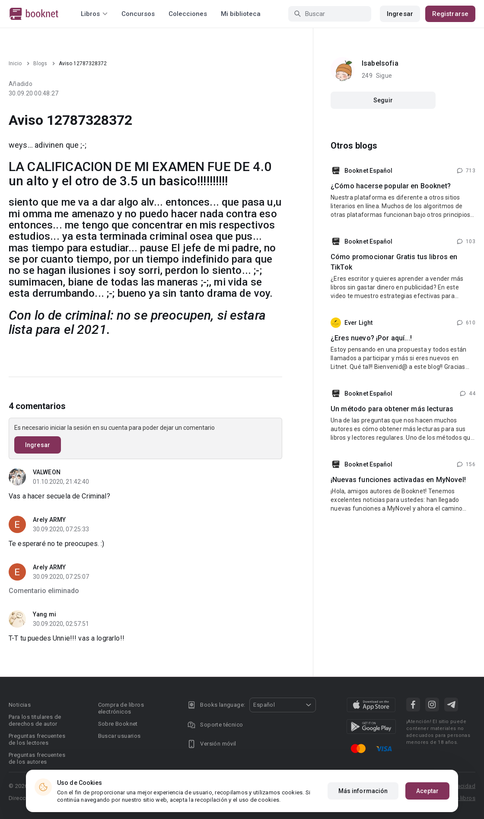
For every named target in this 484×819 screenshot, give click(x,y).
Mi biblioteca (241, 14)
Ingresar (400, 14)
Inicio (15, 63)
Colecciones (188, 14)
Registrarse (450, 14)
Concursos (138, 14)
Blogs (40, 63)
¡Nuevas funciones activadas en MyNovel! (398, 480)
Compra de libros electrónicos (121, 708)
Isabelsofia (380, 63)
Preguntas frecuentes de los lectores (37, 739)
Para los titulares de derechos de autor (35, 720)
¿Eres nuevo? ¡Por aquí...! (371, 338)
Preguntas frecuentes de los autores (37, 758)
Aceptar (427, 790)
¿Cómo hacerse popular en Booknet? (391, 186)
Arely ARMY (49, 519)
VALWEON (46, 472)
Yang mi (44, 614)
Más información (363, 790)
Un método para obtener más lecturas (392, 409)
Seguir (383, 100)
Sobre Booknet (118, 724)
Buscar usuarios (119, 736)
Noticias (20, 705)
